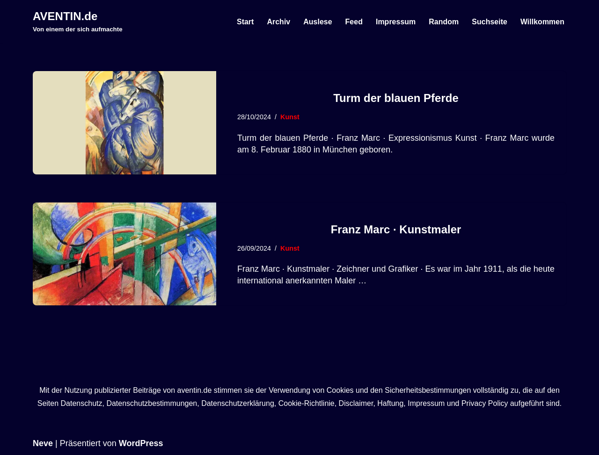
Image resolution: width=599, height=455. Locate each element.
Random (444, 22)
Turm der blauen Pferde (396, 98)
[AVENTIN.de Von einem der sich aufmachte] (78, 21)
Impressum (396, 22)
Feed (354, 22)
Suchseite (489, 22)
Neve (43, 443)
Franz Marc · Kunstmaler (396, 229)
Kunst (290, 117)
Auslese (317, 22)
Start (245, 22)
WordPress (141, 443)
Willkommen (542, 22)
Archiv (278, 22)
